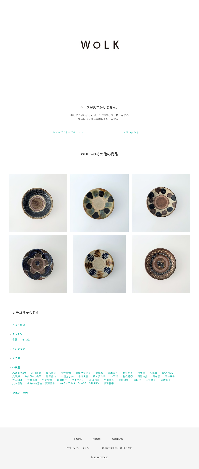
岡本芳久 (113, 373)
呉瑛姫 (16, 376)
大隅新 (99, 373)
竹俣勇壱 (128, 376)
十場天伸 (83, 376)
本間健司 (124, 380)
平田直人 (109, 380)
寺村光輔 (32, 380)
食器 (14, 339)
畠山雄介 (62, 380)
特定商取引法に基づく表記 (117, 448)
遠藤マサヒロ (83, 373)
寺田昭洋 (17, 380)
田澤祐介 (143, 376)
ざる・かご (18, 324)
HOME (78, 439)
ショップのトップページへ (68, 132)
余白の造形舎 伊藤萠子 (41, 383)
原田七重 (94, 380)
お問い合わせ (131, 132)
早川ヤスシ (78, 380)
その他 (26, 339)
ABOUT (97, 439)
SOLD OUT (20, 392)
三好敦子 (151, 380)
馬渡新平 (166, 380)
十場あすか (67, 376)
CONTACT (118, 439)
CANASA (167, 373)
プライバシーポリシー (79, 448)
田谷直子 (170, 376)
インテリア (18, 349)
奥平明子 (128, 373)
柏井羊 (141, 373)
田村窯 (156, 376)
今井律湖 (66, 373)
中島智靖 (47, 380)
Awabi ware (19, 373)
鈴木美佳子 (99, 376)
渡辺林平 (109, 383)
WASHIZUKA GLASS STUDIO (79, 383)
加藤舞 (153, 373)
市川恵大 (36, 373)
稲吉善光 (51, 373)
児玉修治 (51, 376)
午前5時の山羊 (33, 376)
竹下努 (114, 376)
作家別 (16, 367)
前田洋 (137, 380)
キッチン (17, 334)
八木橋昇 (17, 383)
